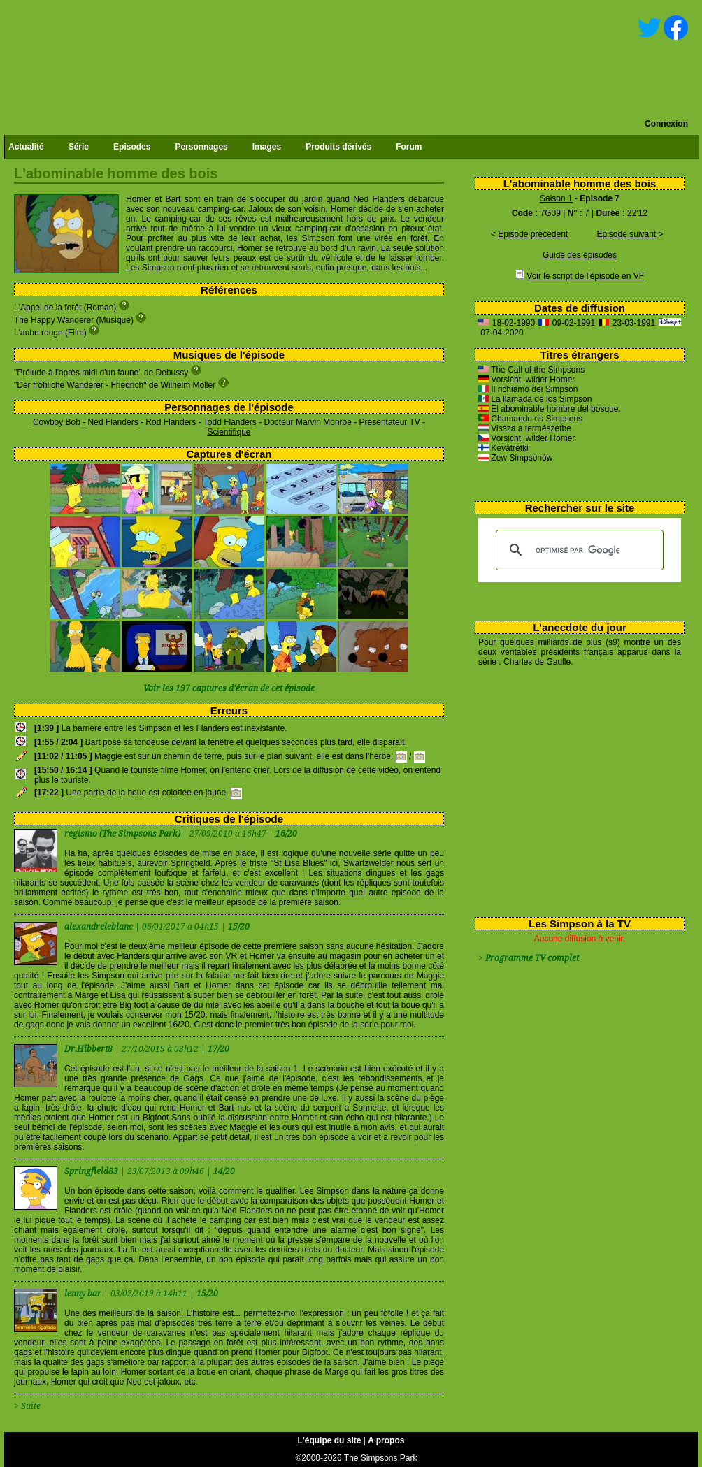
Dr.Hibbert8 (89, 1049)
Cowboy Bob (56, 422)
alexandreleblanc (99, 927)
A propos (386, 1440)
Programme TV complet (532, 958)
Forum (409, 147)
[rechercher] (577, 550)
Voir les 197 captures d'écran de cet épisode (229, 688)
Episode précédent (533, 234)
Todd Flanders (230, 422)
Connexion (666, 124)
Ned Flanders (113, 422)
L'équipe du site (329, 1440)
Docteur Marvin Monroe (308, 422)
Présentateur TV (389, 422)
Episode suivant (626, 234)
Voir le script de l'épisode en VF (585, 276)
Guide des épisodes (580, 255)
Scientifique (228, 432)
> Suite (27, 1406)
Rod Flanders (170, 422)
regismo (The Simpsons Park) (122, 834)
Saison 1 (556, 198)
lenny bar (83, 1294)
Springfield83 (92, 1171)
